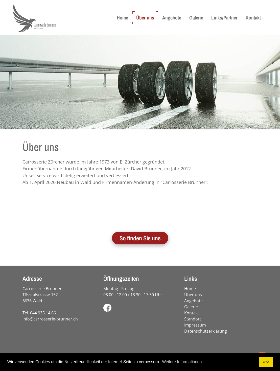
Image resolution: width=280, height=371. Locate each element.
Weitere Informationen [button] (182, 362)
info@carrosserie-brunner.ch (50, 319)
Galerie (191, 307)
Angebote (193, 301)
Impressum (195, 325)
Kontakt (191, 313)
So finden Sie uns (140, 238)
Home (190, 288)
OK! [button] (266, 362)
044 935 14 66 (43, 313)
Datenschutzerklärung (205, 331)
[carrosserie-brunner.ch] (34, 17)
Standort (192, 319)
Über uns (193, 294)
